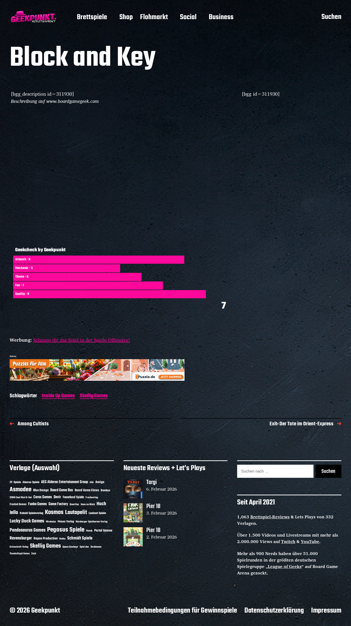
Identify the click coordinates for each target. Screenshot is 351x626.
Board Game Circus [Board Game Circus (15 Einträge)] (87, 490)
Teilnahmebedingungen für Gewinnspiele (182, 610)
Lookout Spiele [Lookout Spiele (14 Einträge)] (97, 513)
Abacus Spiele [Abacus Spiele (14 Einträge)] (31, 482)
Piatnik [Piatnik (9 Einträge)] (89, 531)
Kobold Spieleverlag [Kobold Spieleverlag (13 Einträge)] (31, 513)
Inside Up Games (58, 396)
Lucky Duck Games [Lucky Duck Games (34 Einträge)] (27, 521)
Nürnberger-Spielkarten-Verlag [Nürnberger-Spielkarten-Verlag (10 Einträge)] (91, 522)
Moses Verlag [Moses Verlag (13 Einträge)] (66, 521)
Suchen (331, 17)
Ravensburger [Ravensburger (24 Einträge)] (21, 538)
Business (221, 17)
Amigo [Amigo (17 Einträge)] (99, 482)
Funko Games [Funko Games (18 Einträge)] (37, 504)
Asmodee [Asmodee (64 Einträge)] (20, 489)
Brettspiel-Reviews (269, 516)
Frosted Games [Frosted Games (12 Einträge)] (18, 504)
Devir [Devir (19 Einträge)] (57, 497)
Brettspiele (92, 17)
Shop (126, 17)
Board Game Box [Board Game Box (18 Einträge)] (61, 490)
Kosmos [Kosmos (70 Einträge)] (54, 512)
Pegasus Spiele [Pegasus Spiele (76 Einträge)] (65, 530)
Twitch (288, 541)
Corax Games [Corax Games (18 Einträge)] (42, 497)
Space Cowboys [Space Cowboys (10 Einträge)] (70, 547)
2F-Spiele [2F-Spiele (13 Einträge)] (15, 482)
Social (188, 17)
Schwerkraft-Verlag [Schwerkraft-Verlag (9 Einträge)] (19, 547)
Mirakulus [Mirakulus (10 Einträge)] (51, 522)
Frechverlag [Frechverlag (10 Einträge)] (92, 497)
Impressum (326, 610)
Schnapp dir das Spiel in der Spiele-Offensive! (81, 340)
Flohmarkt (154, 17)
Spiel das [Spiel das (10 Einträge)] (84, 547)
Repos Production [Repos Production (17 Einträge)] (46, 538)
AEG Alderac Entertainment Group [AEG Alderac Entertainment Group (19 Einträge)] (64, 482)
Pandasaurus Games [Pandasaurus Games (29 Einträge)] (27, 530)
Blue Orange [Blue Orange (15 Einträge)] (41, 490)
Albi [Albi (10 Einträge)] (92, 482)
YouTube (310, 541)
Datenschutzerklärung (274, 610)
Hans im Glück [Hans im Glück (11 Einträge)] (88, 504)
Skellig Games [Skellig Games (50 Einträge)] (45, 546)
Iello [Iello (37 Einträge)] (14, 513)
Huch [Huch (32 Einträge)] (101, 504)
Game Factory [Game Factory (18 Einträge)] (58, 504)
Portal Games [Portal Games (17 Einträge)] (103, 530)
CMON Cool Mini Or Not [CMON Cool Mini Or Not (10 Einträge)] (21, 497)
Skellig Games (94, 396)
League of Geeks (285, 566)
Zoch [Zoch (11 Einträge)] (33, 553)
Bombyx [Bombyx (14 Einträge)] (105, 490)
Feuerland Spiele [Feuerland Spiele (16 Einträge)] (73, 497)
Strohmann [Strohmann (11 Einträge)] (96, 547)
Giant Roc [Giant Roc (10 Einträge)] (74, 504)
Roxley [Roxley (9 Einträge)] (62, 539)
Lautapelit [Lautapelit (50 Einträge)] (76, 512)
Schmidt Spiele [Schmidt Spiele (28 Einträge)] (79, 538)
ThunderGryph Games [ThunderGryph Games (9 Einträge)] (20, 554)
